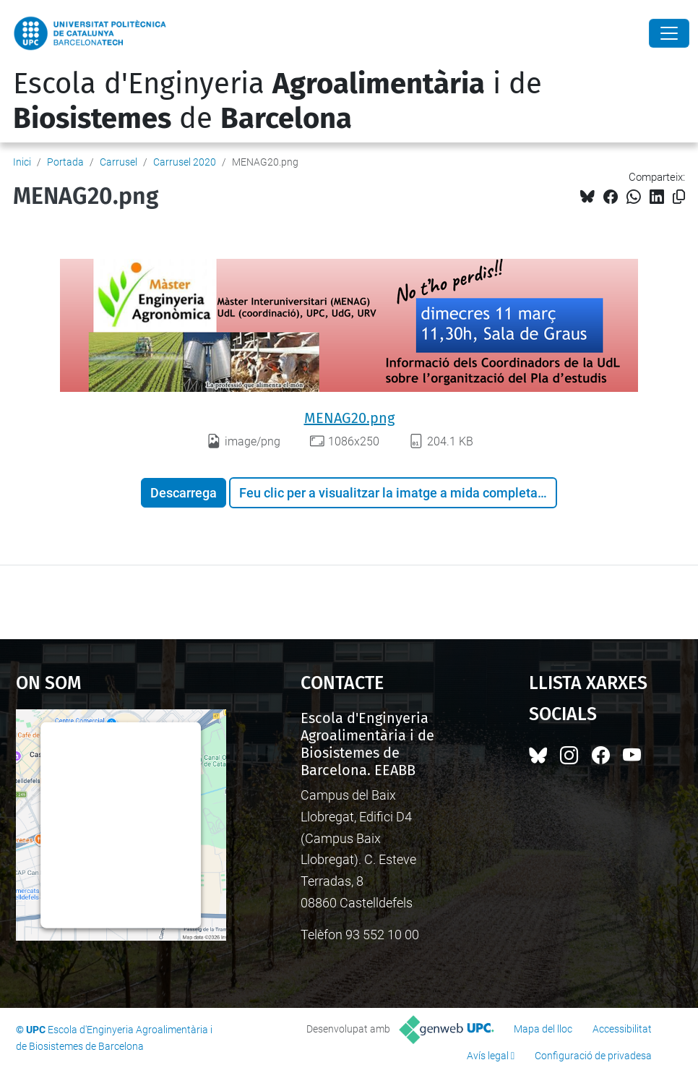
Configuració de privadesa (593, 1055)
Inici (22, 162)
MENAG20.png (349, 418)
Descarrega (183, 492)
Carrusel (118, 162)
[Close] (669, 33)
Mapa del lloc (543, 1029)
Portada (65, 162)
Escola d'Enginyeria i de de (277, 101)
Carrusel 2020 (184, 162)
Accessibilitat (622, 1029)
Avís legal (488, 1055)
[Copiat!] (679, 197)
